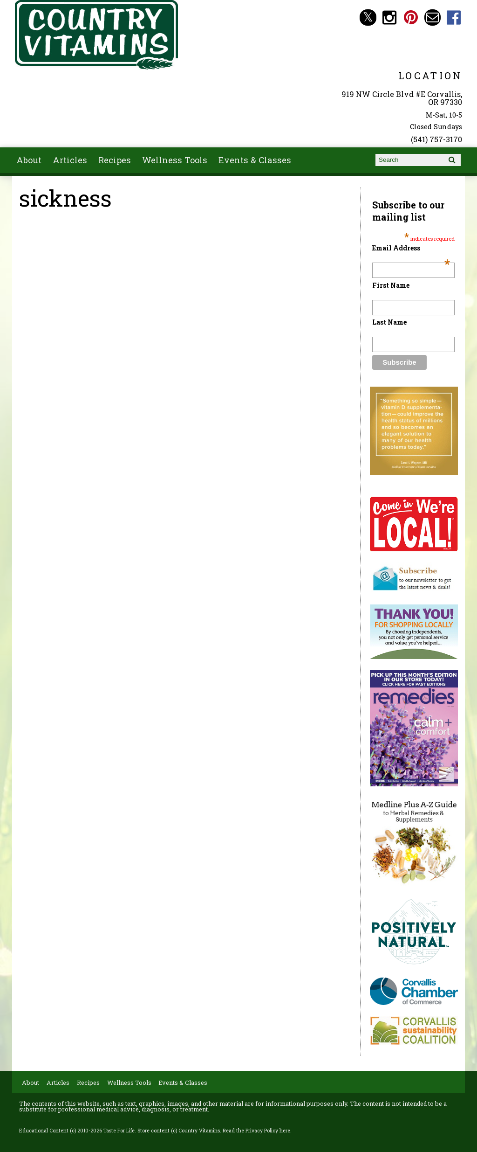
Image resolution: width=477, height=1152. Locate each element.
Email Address (411, 247)
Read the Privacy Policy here (256, 1130)
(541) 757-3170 (436, 139)
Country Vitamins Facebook (454, 17)
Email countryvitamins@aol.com (432, 17)
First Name (390, 285)
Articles (70, 160)
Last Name (389, 322)
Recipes (114, 160)
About (28, 160)
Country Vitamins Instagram (390, 17)
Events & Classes (254, 160)
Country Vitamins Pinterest (411, 17)
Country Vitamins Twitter (368, 17)
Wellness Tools (174, 160)
